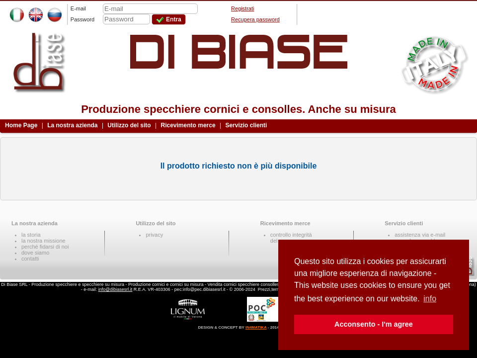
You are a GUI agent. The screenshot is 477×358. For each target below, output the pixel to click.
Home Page (21, 125)
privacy (154, 235)
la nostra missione (43, 241)
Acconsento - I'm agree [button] (373, 324)
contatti (30, 259)
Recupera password (255, 19)
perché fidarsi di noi (45, 247)
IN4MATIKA (256, 327)
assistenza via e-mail (420, 235)
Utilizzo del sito (129, 125)
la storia (31, 235)
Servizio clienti (246, 125)
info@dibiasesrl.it (115, 289)
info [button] (429, 298)
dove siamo (35, 253)
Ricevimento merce (188, 125)
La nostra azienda (72, 125)
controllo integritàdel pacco (291, 238)
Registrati (242, 8)
